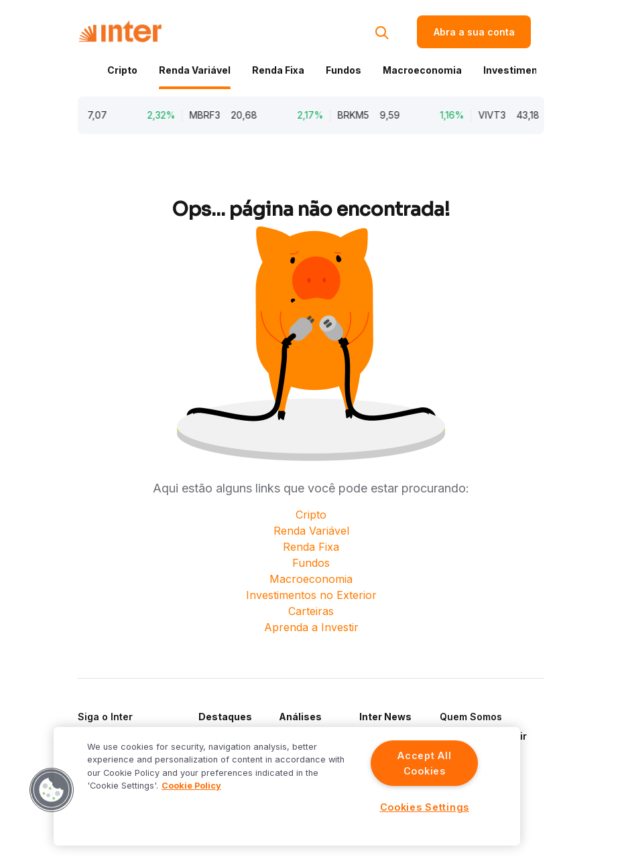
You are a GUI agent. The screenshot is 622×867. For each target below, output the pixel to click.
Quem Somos (471, 716)
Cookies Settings (425, 807)
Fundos (343, 70)
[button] (51, 790)
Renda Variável (195, 70)
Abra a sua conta (474, 32)
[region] (287, 786)
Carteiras (311, 611)
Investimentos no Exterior (311, 595)
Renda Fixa (278, 70)
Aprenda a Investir (311, 627)
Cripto (122, 70)
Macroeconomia (422, 70)
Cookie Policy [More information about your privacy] (191, 786)
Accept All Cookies (424, 763)
